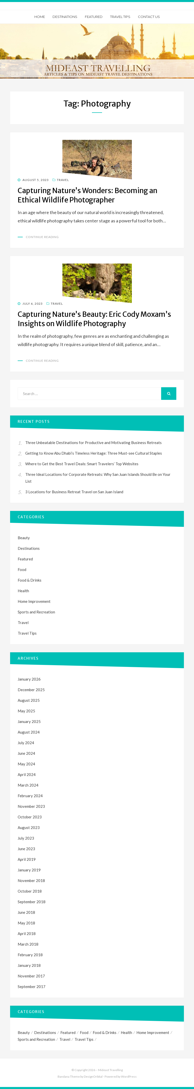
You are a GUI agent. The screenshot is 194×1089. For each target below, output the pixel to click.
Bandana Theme (69, 1077)
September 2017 (31, 986)
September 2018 (31, 901)
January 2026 (29, 679)
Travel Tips (120, 17)
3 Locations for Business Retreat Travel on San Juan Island (74, 491)
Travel (63, 180)
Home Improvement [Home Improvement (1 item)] (152, 1032)
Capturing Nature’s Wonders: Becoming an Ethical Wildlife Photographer (87, 195)
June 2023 (26, 848)
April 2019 (27, 859)
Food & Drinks (29, 580)
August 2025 (29, 700)
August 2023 (29, 827)
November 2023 (31, 806)
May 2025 (26, 711)
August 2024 (29, 732)
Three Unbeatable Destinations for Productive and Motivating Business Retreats (93, 442)
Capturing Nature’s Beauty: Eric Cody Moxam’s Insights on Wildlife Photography (94, 319)
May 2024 (26, 764)
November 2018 (31, 880)
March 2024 (28, 785)
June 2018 (26, 912)
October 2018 (30, 891)
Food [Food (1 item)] (84, 1032)
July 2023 (26, 838)
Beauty (24, 537)
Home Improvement (34, 601)
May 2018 (26, 923)
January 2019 (29, 870)
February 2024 (30, 795)
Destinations (65, 17)
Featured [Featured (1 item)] (68, 1032)
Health (23, 590)
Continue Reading (42, 237)
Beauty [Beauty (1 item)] (24, 1032)
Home (39, 17)
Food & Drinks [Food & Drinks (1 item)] (104, 1032)
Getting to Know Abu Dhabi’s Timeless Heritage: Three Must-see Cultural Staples (93, 453)
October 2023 (30, 817)
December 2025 (31, 689)
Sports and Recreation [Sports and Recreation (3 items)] (36, 1039)
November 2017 (31, 976)
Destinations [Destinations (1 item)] (45, 1032)
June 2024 (26, 753)
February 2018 (30, 954)
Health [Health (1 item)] (126, 1032)
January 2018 (29, 965)
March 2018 (28, 944)
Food (22, 569)
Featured (94, 17)
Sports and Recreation (36, 612)
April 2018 (27, 933)
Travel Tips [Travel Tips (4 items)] (84, 1039)
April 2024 (27, 774)
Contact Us (149, 17)
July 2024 (26, 742)
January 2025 (29, 721)
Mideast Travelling (110, 1070)
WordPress (129, 1077)
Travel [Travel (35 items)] (64, 1039)
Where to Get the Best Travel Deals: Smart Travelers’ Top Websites (81, 463)
